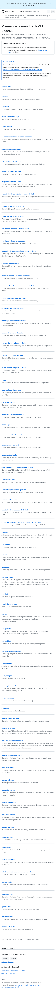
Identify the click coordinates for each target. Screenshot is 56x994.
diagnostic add (7, 380)
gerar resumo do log (9, 480)
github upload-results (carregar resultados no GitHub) (21, 522)
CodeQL (7, 18)
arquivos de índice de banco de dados (15, 229)
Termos (17, 985)
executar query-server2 (10, 445)
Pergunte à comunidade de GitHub (13, 970)
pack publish (6, 641)
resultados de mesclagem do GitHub (15, 510)
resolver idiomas (8, 780)
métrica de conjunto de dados (12, 355)
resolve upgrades (8, 894)
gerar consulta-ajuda (9, 500)
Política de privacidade (7, 962)
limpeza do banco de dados (11, 171)
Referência (30, 16)
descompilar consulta (9, 686)
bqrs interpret (7, 127)
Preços (37, 985)
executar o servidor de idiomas (13, 415)
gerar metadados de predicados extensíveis (18, 467)
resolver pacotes (8, 827)
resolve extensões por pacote (12, 741)
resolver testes (7, 882)
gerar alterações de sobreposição (14, 490)
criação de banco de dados (11, 182)
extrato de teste (7, 917)
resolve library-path (9, 790)
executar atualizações (9, 455)
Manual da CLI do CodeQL (19, 18)
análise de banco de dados (11, 149)
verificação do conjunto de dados (14, 321)
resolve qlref (6, 847)
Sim (5, 958)
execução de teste (8, 927)
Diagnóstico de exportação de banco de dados (18, 194)
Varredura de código (42, 16)
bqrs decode (6, 86)
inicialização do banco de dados (13, 241)
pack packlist (6, 629)
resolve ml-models (8, 815)
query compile (7, 676)
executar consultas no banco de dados (16, 276)
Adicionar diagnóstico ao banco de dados (17, 137)
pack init (5, 594)
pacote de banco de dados (11, 161)
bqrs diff (5, 96)
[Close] (50, 3)
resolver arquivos (8, 768)
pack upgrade (7, 663)
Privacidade (25, 985)
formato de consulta (9, 698)
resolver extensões (8, 728)
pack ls (4, 614)
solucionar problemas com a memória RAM (17, 872)
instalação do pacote (9, 604)
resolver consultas (8, 860)
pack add (5, 532)
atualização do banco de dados (13, 308)
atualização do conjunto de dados (14, 368)
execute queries (7, 425)
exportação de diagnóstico (11, 390)
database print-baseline (10, 263)
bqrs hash (5, 107)
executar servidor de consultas (13, 435)
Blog (18, 987)
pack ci (4, 555)
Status (32, 985)
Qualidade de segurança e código (15, 16)
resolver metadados (9, 802)
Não (13, 958)
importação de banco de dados (13, 216)
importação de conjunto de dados (14, 343)
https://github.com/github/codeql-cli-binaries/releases (22, 69)
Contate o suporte (8, 973)
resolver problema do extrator (13, 755)
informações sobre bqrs (10, 117)
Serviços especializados (9, 987)
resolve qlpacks (7, 837)
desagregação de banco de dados (14, 298)
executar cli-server (8, 402)
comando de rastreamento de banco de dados (18, 286)
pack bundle (6, 545)
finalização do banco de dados (13, 206)
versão (4, 937)
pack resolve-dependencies (11, 651)
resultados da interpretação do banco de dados (19, 251)
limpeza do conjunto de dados (13, 333)
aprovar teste (6, 907)
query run (5, 708)
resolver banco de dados (10, 718)
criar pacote (6, 567)
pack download (7, 577)
